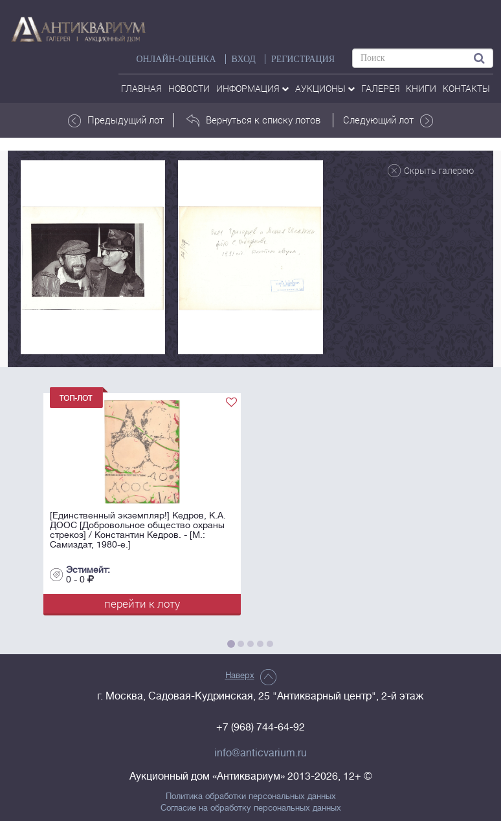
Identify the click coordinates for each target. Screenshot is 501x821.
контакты (466, 88)
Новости (189, 88)
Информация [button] (252, 88)
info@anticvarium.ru (260, 753)
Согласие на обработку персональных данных (251, 808)
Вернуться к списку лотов (253, 120)
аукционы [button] (325, 88)
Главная (141, 88)
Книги (421, 88)
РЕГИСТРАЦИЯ (303, 59)
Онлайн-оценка (176, 59)
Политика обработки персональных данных (251, 796)
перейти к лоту (142, 603)
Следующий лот (388, 120)
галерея (380, 88)
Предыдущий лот (116, 120)
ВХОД (244, 59)
